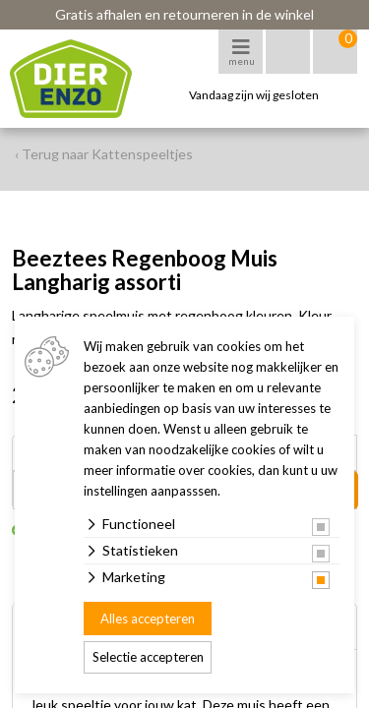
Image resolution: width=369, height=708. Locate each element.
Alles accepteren (147, 618)
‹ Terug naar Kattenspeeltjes (104, 154)
